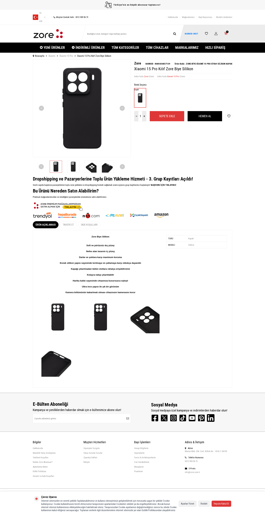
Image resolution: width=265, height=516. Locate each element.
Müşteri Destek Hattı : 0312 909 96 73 (69, 17)
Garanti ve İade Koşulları (43, 476)
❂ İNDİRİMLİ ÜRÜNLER (88, 48)
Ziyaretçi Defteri (90, 457)
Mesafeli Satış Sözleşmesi (44, 453)
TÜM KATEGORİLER (125, 48)
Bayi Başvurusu (205, 17)
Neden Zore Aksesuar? (43, 462)
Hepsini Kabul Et (221, 503)
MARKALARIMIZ (187, 48)
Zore (137, 63)
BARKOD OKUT (191, 33)
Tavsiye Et (68, 224)
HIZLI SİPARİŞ (215, 48)
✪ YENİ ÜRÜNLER (52, 48)
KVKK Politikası (39, 471)
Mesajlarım (139, 467)
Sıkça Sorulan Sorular (92, 453)
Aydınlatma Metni (40, 467)
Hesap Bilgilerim (141, 448)
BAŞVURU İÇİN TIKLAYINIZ (163, 185)
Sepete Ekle (167, 116)
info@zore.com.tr (192, 472)
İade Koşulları (89, 224)
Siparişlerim (139, 453)
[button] (41, 108)
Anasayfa (38, 56)
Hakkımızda (173, 17)
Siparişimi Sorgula (91, 448)
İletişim (86, 462)
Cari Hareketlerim (141, 462)
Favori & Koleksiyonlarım (145, 457)
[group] (82, 108)
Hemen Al (205, 116)
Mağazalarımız (188, 17)
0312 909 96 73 (191, 461)
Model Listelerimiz (224, 17)
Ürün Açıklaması (45, 224)
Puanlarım (138, 471)
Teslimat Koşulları (40, 457)
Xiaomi (52, 56)
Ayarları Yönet (187, 503)
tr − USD (39, 17)
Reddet (204, 503)
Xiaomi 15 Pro (66, 56)
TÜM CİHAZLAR (157, 48)
